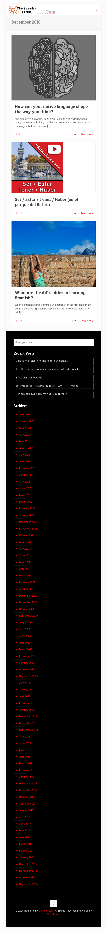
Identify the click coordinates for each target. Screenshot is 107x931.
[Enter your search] (54, 342)
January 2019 (26, 709)
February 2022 (27, 508)
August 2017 (26, 810)
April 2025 (24, 414)
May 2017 (24, 830)
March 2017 (25, 844)
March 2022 (25, 501)
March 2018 (25, 763)
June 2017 (25, 823)
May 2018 (24, 750)
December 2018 (28, 716)
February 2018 (27, 770)
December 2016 (28, 864)
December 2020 (28, 595)
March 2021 (25, 575)
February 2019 (27, 703)
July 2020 (24, 629)
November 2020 (28, 602)
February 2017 (27, 850)
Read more (87, 134)
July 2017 (24, 817)
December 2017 (28, 783)
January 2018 (26, 776)
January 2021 (26, 589)
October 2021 (27, 535)
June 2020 (25, 636)
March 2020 (25, 649)
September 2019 (28, 676)
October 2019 (27, 669)
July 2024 (24, 434)
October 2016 (27, 877)
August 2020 (26, 622)
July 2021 (24, 548)
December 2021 (28, 521)
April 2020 (24, 642)
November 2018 (28, 723)
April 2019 (24, 696)
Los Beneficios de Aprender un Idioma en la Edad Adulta (47, 369)
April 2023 (24, 461)
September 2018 (28, 729)
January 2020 (26, 662)
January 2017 (26, 857)
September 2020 (28, 615)
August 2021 (26, 542)
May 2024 (24, 441)
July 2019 (24, 682)
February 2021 (27, 582)
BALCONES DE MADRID (29, 377)
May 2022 (24, 495)
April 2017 (24, 837)
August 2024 (26, 428)
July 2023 (24, 454)
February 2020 (27, 656)
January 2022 (26, 515)
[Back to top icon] (53, 903)
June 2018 (25, 743)
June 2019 (25, 689)
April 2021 (24, 568)
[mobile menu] (97, 9)
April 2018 (24, 756)
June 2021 (25, 555)
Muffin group (45, 910)
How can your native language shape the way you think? (51, 109)
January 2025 (26, 421)
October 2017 (27, 797)
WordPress (53, 914)
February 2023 (27, 468)
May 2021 (24, 562)
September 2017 (28, 803)
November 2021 (28, 528)
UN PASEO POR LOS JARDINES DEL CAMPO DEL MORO (47, 386)
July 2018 (24, 736)
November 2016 (28, 870)
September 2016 (28, 884)
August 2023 (26, 448)
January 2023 (26, 475)
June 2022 (25, 488)
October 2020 (27, 609)
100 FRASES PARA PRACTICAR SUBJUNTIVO (41, 394)
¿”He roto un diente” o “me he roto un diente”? (42, 360)
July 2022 (24, 481)
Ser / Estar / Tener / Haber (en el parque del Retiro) (46, 202)
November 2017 (28, 790)
